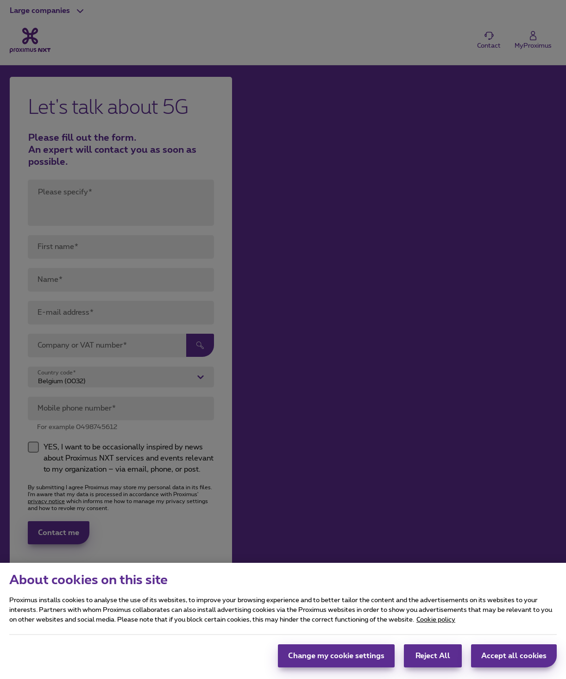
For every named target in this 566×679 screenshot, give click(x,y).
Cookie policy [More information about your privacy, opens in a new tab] (435, 624)
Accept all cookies (514, 660)
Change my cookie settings (336, 660)
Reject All (432, 660)
